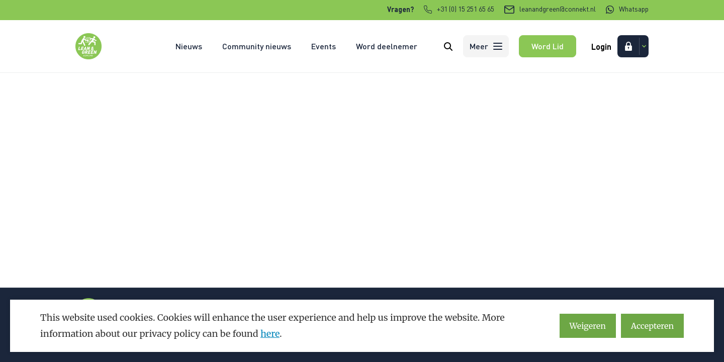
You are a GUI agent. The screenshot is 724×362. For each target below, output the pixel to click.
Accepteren (652, 326)
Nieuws (188, 46)
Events (323, 46)
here (270, 333)
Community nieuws (256, 46)
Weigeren (588, 326)
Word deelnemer (386, 46)
